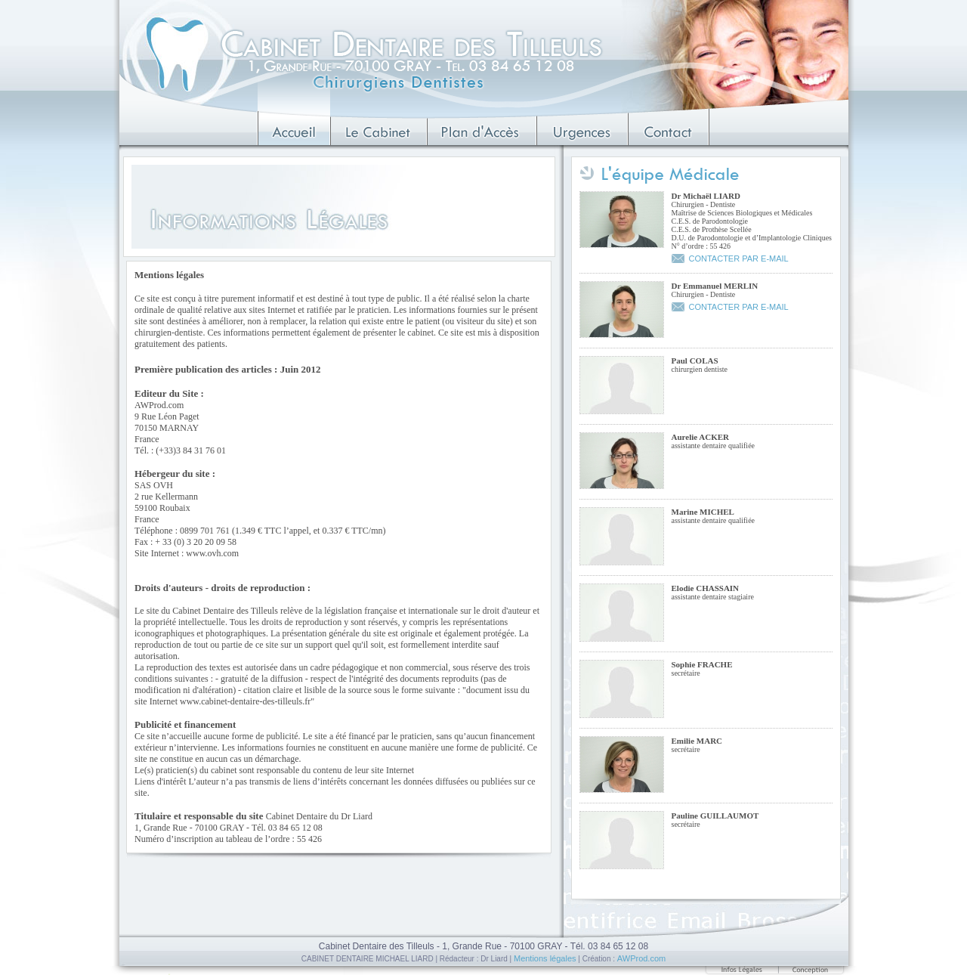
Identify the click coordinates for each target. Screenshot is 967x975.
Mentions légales (545, 958)
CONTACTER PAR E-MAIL (739, 258)
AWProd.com (641, 958)
